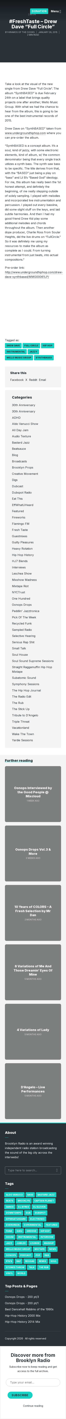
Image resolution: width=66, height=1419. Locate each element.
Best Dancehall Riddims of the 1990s (29, 1309)
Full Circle (31, 345)
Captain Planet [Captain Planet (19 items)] (44, 1200)
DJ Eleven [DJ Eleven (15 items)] (39, 1207)
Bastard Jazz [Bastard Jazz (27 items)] (46, 1194)
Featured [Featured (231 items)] (51, 1225)
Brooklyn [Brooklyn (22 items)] (24, 1200)
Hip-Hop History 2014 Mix (22, 1321)
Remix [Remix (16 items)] (42, 1261)
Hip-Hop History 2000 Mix (22, 1315)
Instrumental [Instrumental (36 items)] (27, 1237)
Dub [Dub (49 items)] (28, 1212)
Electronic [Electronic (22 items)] (37, 1219)
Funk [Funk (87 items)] (9, 1231)
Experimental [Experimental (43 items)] (32, 1225)
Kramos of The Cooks (21, 32)
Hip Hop (47, 345)
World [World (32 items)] (21, 1273)
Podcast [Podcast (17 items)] (25, 1255)
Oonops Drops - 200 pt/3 (22, 1297)
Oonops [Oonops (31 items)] (11, 1255)
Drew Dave (13, 345)
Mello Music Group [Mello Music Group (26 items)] (18, 1249)
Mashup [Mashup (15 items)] (49, 1243)
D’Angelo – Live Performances (33, 1089)
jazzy (33, 351)
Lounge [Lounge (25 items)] (35, 1243)
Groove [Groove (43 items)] (31, 1231)
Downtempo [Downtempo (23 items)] (13, 1212)
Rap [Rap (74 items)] (18, 1261)
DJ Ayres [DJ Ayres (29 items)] (23, 1207)
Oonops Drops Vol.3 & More (33, 851)
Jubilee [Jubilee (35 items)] (21, 1243)
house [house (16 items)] (10, 1237)
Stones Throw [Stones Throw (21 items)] (15, 1267)
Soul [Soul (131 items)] (53, 1261)
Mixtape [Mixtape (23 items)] (39, 1249)
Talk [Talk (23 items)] (31, 1267)
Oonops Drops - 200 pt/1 (22, 1303)
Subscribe (20, 1395)
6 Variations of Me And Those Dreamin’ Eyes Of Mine (33, 970)
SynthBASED (44, 357)
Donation (39, 11)
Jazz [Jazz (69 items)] (9, 1243)
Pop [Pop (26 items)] (38, 1255)
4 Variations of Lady (33, 1030)
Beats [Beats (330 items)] (9, 1200)
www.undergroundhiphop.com (25, 133)
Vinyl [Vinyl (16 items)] (9, 1273)
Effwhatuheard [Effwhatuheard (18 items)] (16, 1219)
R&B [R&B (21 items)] (47, 1255)
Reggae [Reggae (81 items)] (29, 1261)
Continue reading (33, 1405)
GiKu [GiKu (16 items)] (19, 1231)
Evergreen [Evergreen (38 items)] (13, 1225)
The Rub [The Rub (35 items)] (43, 1267)
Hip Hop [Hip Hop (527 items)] (45, 1231)
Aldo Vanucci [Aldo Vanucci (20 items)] (14, 1194)
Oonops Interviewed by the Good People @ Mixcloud (33, 792)
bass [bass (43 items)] (30, 1194)
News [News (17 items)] (52, 1249)
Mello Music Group (19, 357)
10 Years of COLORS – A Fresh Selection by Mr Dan (33, 911)
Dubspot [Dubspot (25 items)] (40, 1212)
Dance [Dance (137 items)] (10, 1207)
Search (57, 1170)
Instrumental (16, 351)
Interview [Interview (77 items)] (46, 1237)
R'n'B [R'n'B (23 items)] (9, 1261)
